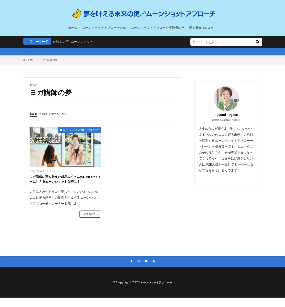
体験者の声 (61, 41)
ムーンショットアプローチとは (104, 28)
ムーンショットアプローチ (156, 291)
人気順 (46, 114)
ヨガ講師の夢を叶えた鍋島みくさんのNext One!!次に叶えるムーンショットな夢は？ (65, 183)
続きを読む (89, 222)
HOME (31, 60)
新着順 (34, 114)
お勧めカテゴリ (64, 114)
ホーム (72, 28)
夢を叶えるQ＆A (201, 28)
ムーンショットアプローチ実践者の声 (157, 28)
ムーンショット (82, 41)
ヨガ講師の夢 (49, 60)
